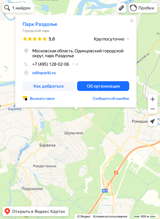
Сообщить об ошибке (111, 98)
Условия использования (110, 216)
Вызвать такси (42, 98)
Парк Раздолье (40, 24)
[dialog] (76, 61)
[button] (121, 8)
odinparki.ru (44, 72)
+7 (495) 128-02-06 (46, 64)
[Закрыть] (131, 20)
